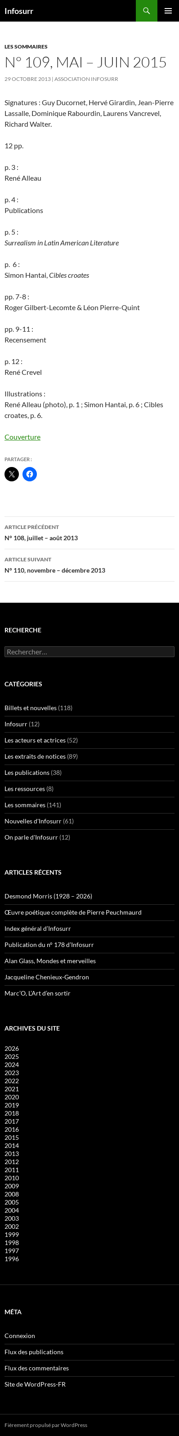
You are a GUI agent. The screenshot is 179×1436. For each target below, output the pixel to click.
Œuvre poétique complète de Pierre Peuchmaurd (73, 912)
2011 (11, 1170)
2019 (11, 1105)
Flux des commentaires (36, 1368)
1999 (11, 1234)
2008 (11, 1194)
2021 (11, 1089)
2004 (11, 1210)
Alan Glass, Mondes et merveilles (50, 961)
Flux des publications (33, 1352)
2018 (11, 1113)
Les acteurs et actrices (35, 740)
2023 (11, 1072)
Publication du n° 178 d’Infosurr (49, 944)
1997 (11, 1250)
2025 (11, 1056)
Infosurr (18, 11)
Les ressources (24, 788)
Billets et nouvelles (30, 707)
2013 (11, 1153)
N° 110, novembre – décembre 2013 (89, 564)
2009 (11, 1186)
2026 (11, 1048)
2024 (11, 1064)
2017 (11, 1121)
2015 (11, 1137)
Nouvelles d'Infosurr (33, 821)
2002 (11, 1226)
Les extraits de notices (35, 756)
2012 (11, 1161)
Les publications (26, 772)
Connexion (19, 1335)
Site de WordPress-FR (35, 1384)
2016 (11, 1129)
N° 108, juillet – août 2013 (89, 532)
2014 (11, 1145)
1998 (11, 1242)
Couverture (22, 436)
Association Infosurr (86, 79)
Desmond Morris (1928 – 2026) (48, 896)
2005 (11, 1202)
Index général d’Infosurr (37, 928)
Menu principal (168, 11)
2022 (11, 1081)
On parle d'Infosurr (31, 837)
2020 (11, 1097)
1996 (11, 1259)
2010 (11, 1178)
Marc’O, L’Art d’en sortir (37, 993)
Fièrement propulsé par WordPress (45, 1425)
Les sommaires (26, 46)
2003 (11, 1218)
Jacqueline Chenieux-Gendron (46, 977)
